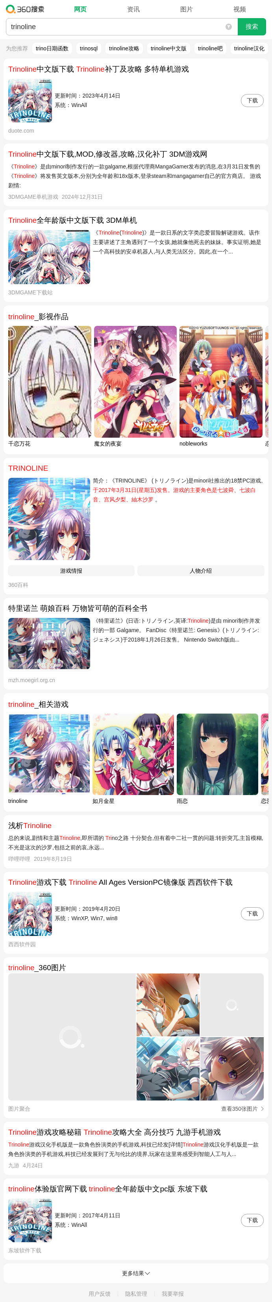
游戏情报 (71, 571)
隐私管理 (136, 1294)
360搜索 (27, 9)
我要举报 (173, 1294)
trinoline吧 (210, 48)
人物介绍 (201, 571)
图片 (186, 9)
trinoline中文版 (169, 48)
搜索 (252, 26)
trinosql (89, 48)
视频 (239, 9)
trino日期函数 (52, 48)
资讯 (133, 9)
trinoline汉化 (249, 48)
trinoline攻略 (124, 48)
